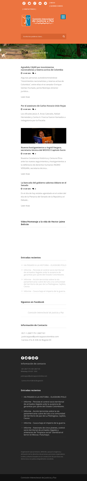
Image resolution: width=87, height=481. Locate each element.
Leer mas (25, 97)
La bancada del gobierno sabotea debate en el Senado (43, 184)
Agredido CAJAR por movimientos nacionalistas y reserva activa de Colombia (42, 68)
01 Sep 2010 (27, 73)
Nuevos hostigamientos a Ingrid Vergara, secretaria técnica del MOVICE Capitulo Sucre (43, 148)
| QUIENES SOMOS (56, 6)
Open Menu (63, 17)
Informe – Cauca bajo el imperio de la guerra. (45, 291)
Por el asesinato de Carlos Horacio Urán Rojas (43, 105)
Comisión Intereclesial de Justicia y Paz (46, 312)
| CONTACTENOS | (29, 9)
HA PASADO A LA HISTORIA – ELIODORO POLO (45, 265)
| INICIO (52, 3)
